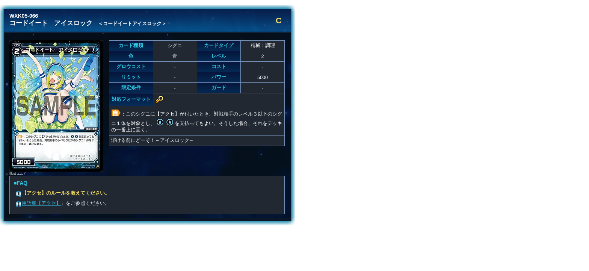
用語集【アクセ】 (41, 203)
